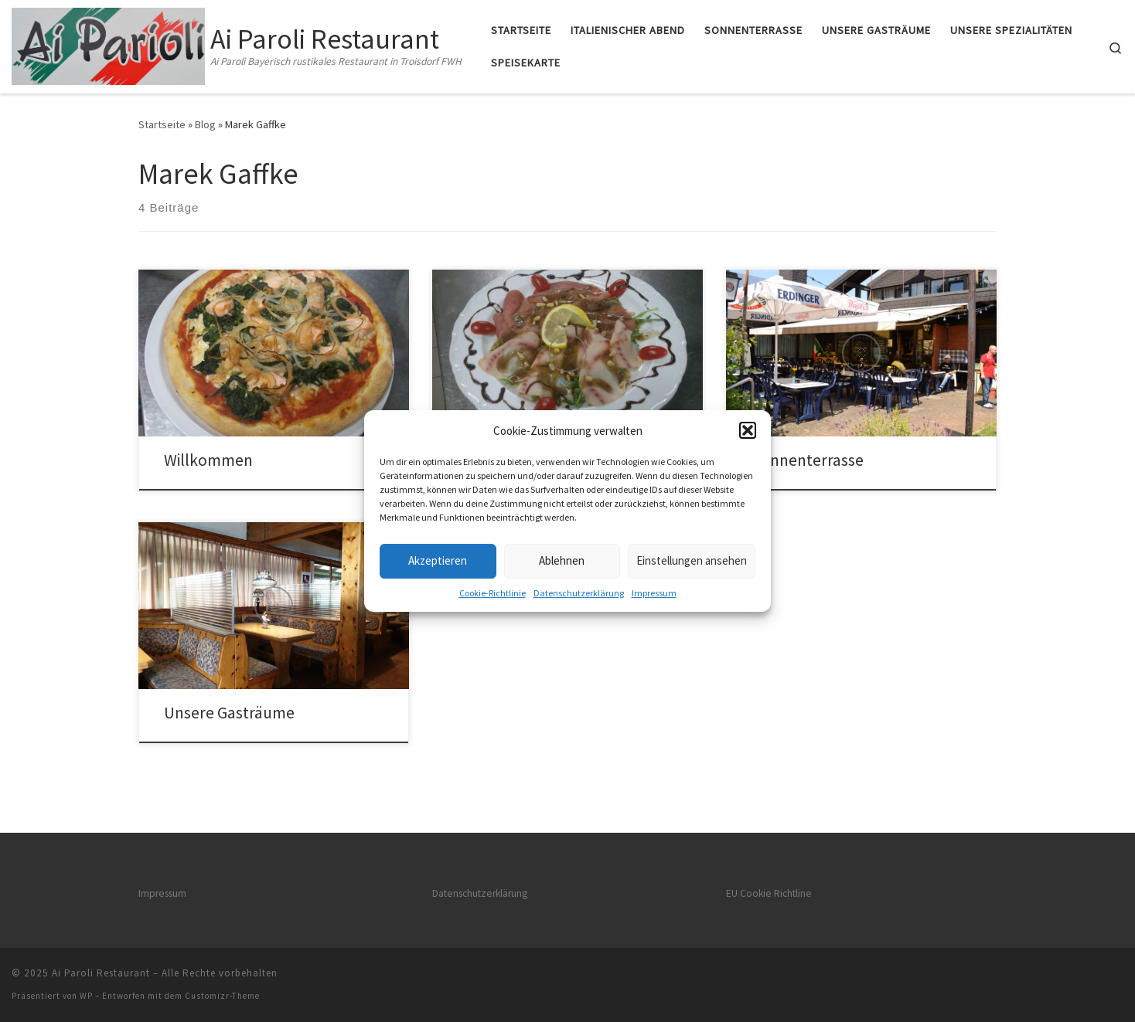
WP (86, 995)
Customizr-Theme (222, 995)
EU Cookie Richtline (769, 893)
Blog (205, 124)
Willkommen (208, 460)
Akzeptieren (437, 560)
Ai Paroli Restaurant (101, 973)
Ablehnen (562, 560)
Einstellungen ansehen (691, 560)
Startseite (162, 124)
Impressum (654, 593)
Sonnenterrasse (808, 460)
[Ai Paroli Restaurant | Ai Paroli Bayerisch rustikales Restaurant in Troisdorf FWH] (108, 43)
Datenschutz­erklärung (578, 593)
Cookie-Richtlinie (492, 593)
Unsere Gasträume (229, 712)
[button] (747, 430)
